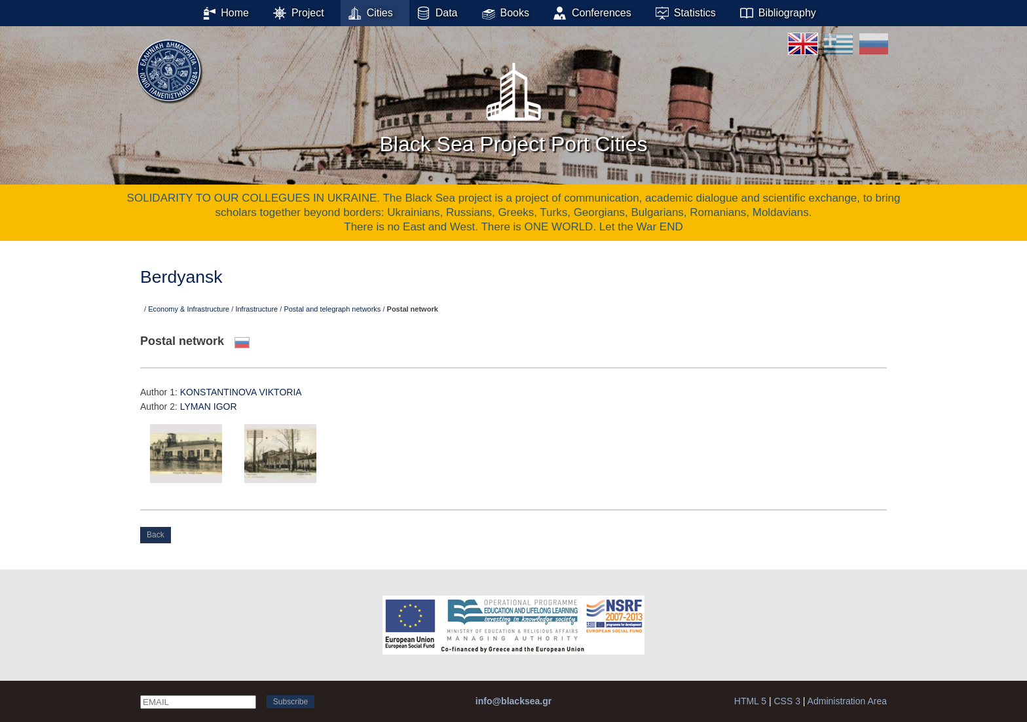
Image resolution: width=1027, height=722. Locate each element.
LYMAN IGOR (208, 406)
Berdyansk (181, 277)
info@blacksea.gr (513, 701)
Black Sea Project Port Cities (513, 104)
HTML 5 (750, 701)
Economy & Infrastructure (188, 309)
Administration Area (847, 701)
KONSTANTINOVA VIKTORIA (241, 392)
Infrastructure (256, 309)
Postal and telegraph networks (332, 309)
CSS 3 (787, 701)
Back (155, 534)
